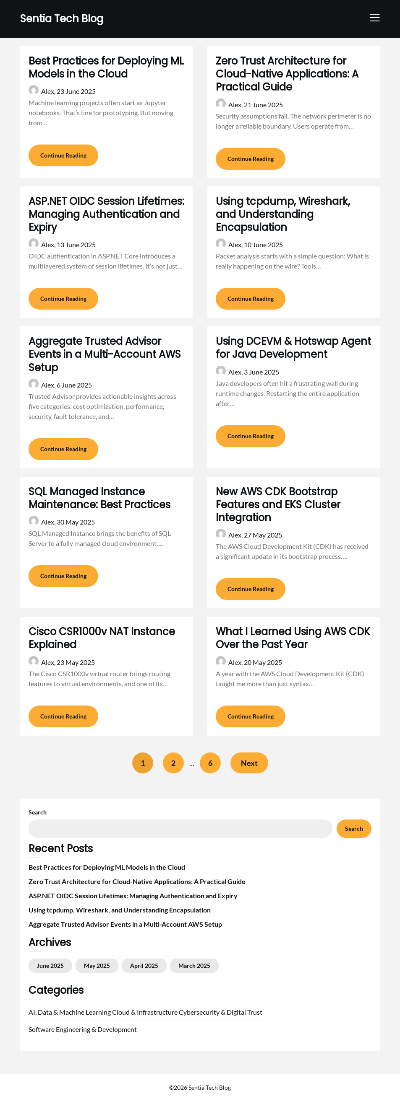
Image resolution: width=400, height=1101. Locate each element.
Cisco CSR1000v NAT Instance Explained (102, 638)
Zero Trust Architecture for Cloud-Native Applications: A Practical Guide (287, 74)
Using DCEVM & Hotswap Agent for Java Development (293, 347)
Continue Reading (63, 155)
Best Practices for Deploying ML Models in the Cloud (106, 67)
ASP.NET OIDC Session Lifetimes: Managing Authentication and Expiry (106, 214)
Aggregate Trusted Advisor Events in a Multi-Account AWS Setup (105, 354)
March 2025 (194, 965)
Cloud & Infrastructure (145, 1012)
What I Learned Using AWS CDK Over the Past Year (293, 638)
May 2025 (97, 965)
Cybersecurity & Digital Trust (220, 1012)
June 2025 (50, 965)
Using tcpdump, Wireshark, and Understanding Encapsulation (283, 214)
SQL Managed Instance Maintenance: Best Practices (99, 498)
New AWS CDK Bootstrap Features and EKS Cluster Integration (278, 505)
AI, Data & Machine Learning (70, 1012)
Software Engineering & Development (83, 1029)
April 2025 (144, 965)
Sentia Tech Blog (61, 18)
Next (249, 763)
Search (38, 812)
